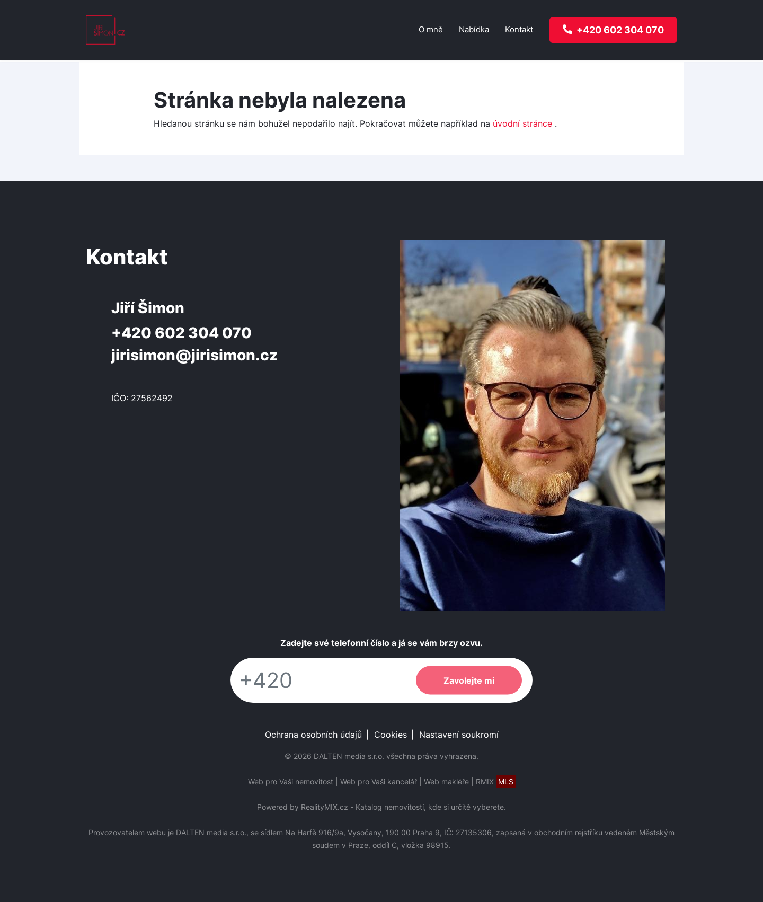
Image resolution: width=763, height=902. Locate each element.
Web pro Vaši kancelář (378, 781)
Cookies (390, 734)
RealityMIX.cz (324, 806)
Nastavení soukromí (459, 734)
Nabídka (474, 29)
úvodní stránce (522, 123)
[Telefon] (317, 680)
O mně (431, 29)
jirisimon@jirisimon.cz (194, 355)
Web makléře (446, 781)
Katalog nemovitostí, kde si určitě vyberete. (431, 806)
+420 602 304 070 (181, 333)
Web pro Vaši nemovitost (290, 781)
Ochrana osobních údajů (313, 734)
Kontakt (519, 29)
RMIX (496, 781)
